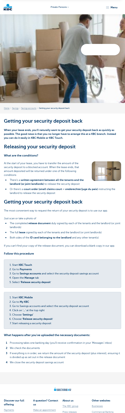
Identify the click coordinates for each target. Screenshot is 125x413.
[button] (111, 7)
